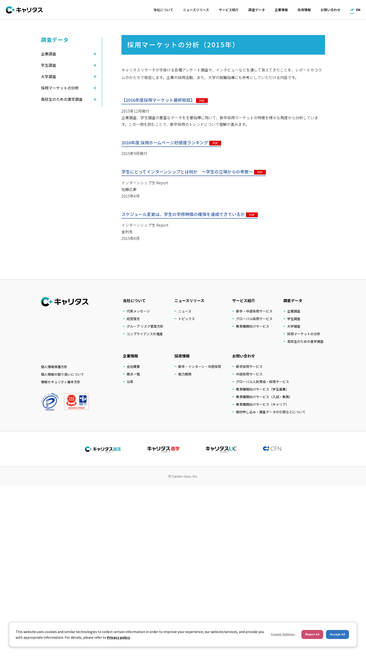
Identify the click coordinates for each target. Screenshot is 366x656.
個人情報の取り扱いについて (62, 374)
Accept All (337, 634)
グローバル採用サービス (254, 318)
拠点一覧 (133, 374)
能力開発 (185, 374)
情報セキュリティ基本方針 (60, 381)
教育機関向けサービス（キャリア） (262, 404)
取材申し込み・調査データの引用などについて (271, 412)
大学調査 (293, 326)
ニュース (184, 311)
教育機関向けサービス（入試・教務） (264, 396)
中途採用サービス (249, 374)
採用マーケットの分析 (303, 333)
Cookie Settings (283, 634)
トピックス (186, 318)
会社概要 (133, 366)
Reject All (312, 634)
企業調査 (293, 311)
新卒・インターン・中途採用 (199, 366)
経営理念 (133, 318)
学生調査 (293, 318)
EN (358, 10)
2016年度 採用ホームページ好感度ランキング (171, 143)
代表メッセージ (138, 311)
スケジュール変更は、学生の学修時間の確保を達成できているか (189, 214)
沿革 (130, 381)
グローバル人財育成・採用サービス (262, 381)
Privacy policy (118, 637)
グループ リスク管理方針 (145, 326)
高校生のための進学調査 (305, 341)
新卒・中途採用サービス (254, 311)
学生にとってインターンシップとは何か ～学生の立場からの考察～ (193, 172)
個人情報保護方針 (54, 366)
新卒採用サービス (249, 366)
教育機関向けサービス (252, 326)
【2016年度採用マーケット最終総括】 (164, 100)
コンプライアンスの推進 (145, 333)
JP (352, 10)
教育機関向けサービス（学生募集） (262, 389)
